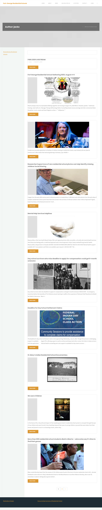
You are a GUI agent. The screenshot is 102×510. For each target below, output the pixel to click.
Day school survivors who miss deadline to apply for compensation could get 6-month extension (61, 260)
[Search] (97, 3)
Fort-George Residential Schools (15, 3)
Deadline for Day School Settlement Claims (46, 309)
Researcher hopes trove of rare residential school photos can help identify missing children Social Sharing (62, 166)
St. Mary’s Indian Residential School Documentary (48, 356)
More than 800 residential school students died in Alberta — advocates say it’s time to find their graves (60, 442)
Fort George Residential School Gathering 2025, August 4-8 (52, 75)
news (30, 62)
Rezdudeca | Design (8, 503)
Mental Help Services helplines (40, 214)
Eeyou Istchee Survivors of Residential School (50, 503)
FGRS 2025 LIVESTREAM (37, 59)
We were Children (35, 397)
